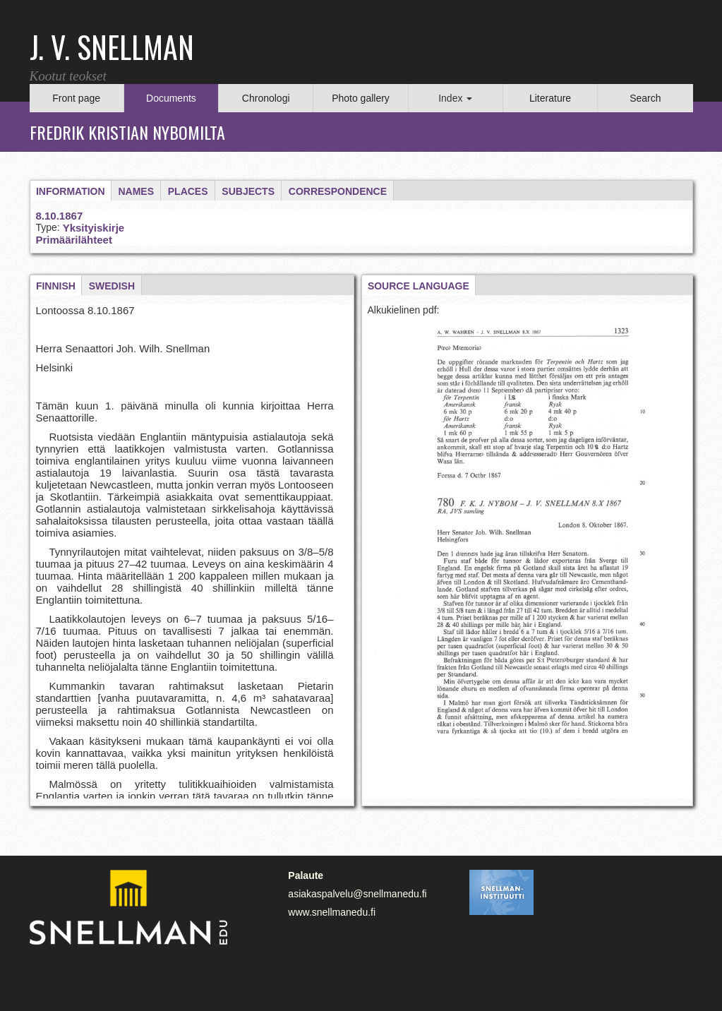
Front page (76, 98)
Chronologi (266, 98)
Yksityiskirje (94, 228)
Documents (171, 98)
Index (455, 98)
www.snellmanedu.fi (331, 912)
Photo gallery (361, 98)
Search (645, 98)
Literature (550, 98)
